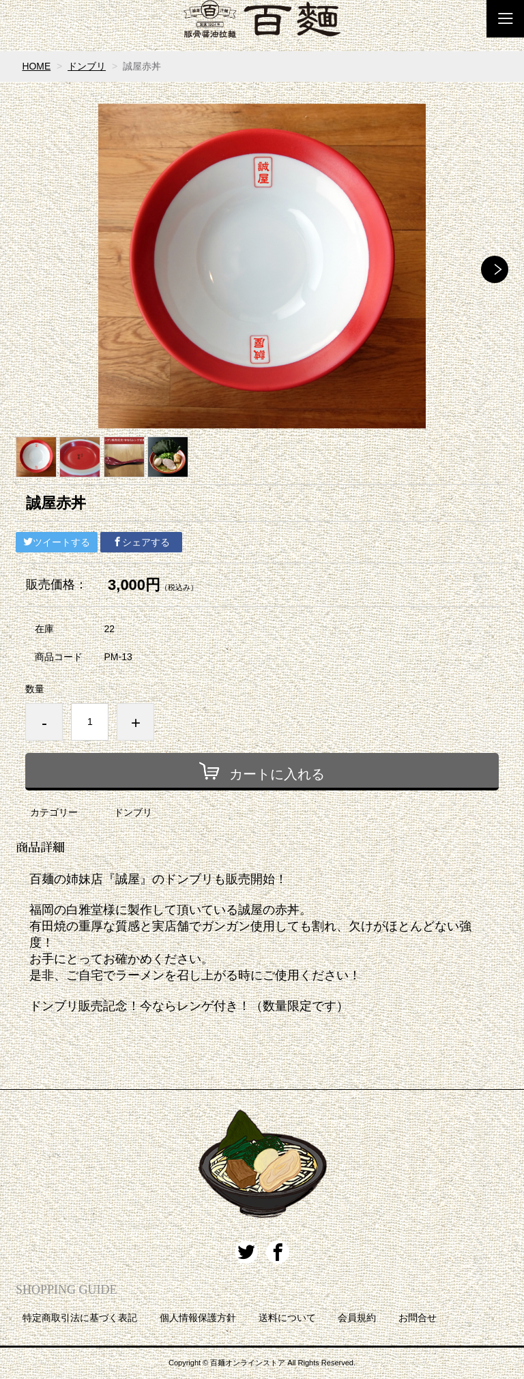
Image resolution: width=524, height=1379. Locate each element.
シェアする (141, 542)
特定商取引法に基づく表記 (80, 1317)
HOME (36, 66)
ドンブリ (87, 66)
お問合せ (417, 1317)
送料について (287, 1317)
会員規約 (357, 1317)
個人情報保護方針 (198, 1317)
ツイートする (56, 542)
